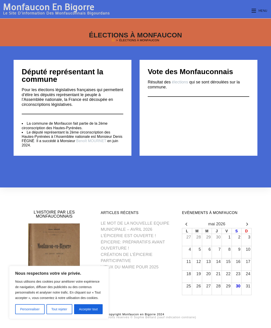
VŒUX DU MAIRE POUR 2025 (130, 267)
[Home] (113, 40)
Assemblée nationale (43, 99)
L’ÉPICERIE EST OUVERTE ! (128, 236)
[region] (59, 292)
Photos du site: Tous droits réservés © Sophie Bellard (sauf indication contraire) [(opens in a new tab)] (135, 317)
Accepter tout (88, 309)
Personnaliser (30, 309)
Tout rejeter (59, 309)
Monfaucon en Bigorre (56, 9)
